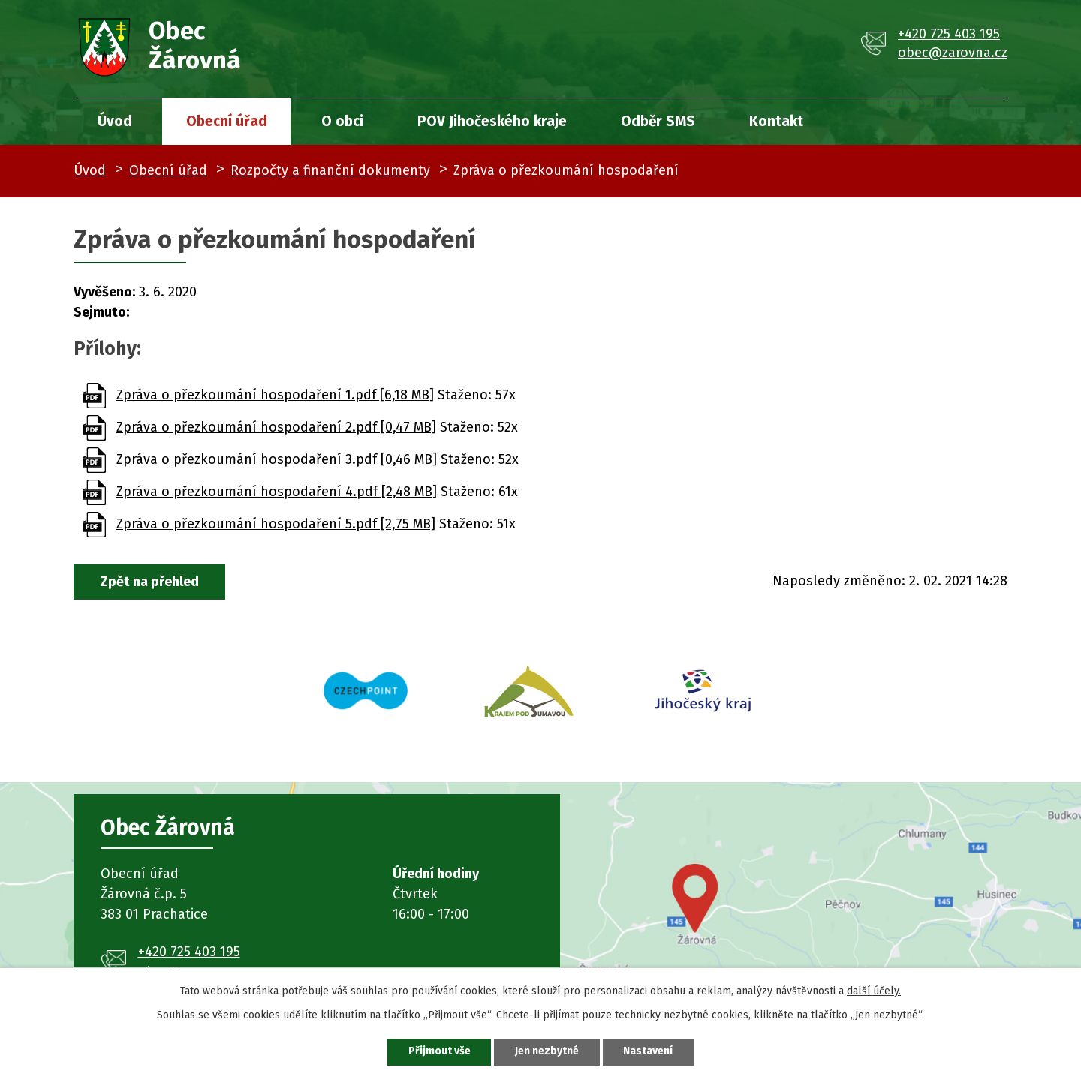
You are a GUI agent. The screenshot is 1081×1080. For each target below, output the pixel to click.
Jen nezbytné (547, 1051)
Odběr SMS (658, 121)
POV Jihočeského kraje (492, 121)
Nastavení (648, 1051)
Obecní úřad (226, 121)
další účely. (874, 991)
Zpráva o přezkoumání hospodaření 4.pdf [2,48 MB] (276, 491)
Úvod (115, 121)
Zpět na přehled (150, 581)
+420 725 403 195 (949, 34)
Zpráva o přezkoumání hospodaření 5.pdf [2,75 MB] (275, 524)
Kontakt (776, 121)
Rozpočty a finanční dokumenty (330, 170)
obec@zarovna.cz (952, 52)
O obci (342, 121)
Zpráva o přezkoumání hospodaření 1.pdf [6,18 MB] (275, 395)
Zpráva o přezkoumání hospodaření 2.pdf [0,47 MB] (276, 427)
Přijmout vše (439, 1051)
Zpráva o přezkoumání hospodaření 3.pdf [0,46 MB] (276, 459)
